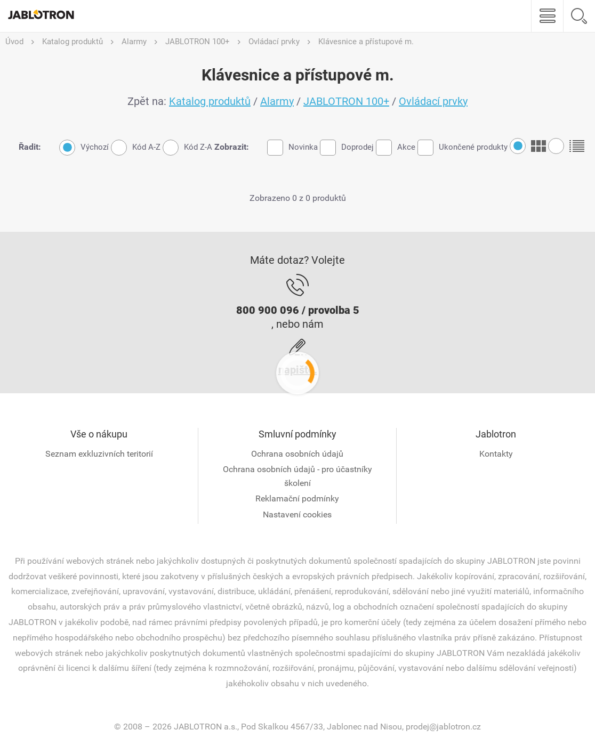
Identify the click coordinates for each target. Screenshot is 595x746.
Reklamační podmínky (297, 498)
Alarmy (277, 101)
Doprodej (347, 148)
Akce (395, 148)
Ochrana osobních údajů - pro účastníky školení (297, 476)
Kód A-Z (135, 148)
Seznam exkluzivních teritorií (99, 454)
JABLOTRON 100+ (346, 101)
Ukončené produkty (462, 148)
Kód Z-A (187, 148)
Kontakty (496, 454)
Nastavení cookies (297, 514)
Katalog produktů (210, 101)
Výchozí (84, 148)
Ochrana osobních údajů (297, 454)
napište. (297, 369)
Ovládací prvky (433, 101)
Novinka (292, 148)
